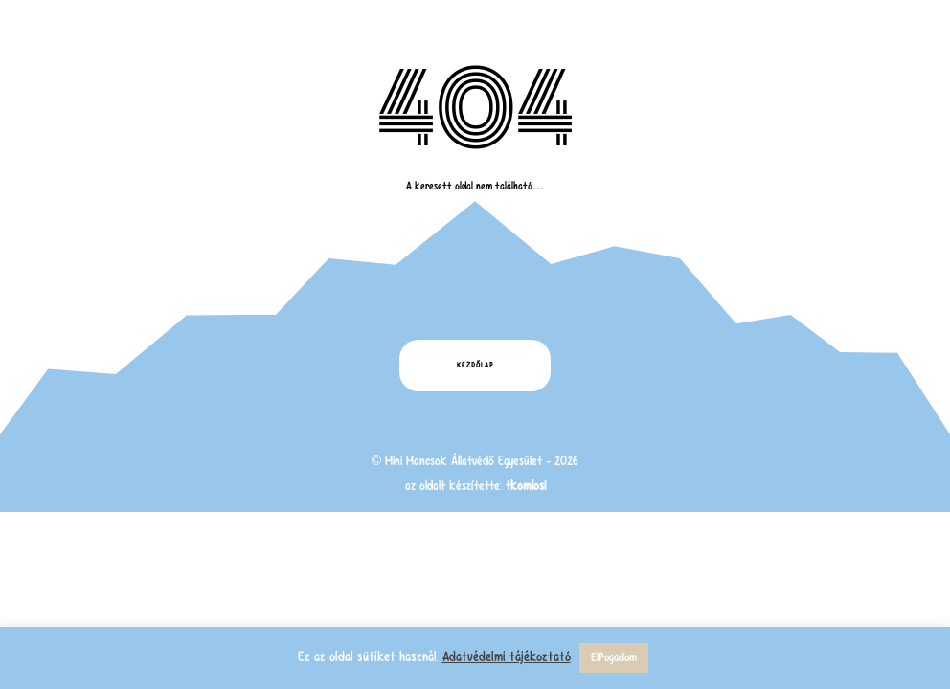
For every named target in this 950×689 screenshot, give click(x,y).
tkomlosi (526, 486)
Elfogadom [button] (614, 657)
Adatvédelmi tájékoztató (506, 656)
